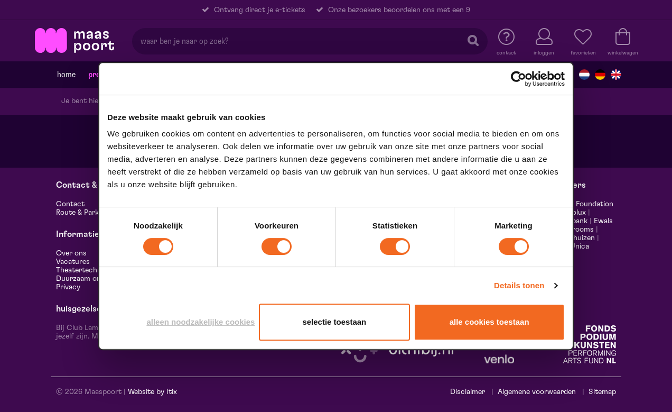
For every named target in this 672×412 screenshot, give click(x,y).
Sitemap (602, 392)
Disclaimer (467, 392)
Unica (579, 246)
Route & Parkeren (85, 212)
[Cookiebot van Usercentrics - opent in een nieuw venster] (518, 79)
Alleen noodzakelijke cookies (200, 321)
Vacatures (73, 261)
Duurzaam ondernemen (95, 278)
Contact (70, 204)
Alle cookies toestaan (489, 321)
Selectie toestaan (334, 321)
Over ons (71, 253)
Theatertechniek (83, 270)
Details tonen (519, 285)
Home (66, 74)
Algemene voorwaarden (537, 392)
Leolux (575, 212)
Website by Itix (152, 392)
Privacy (68, 287)
